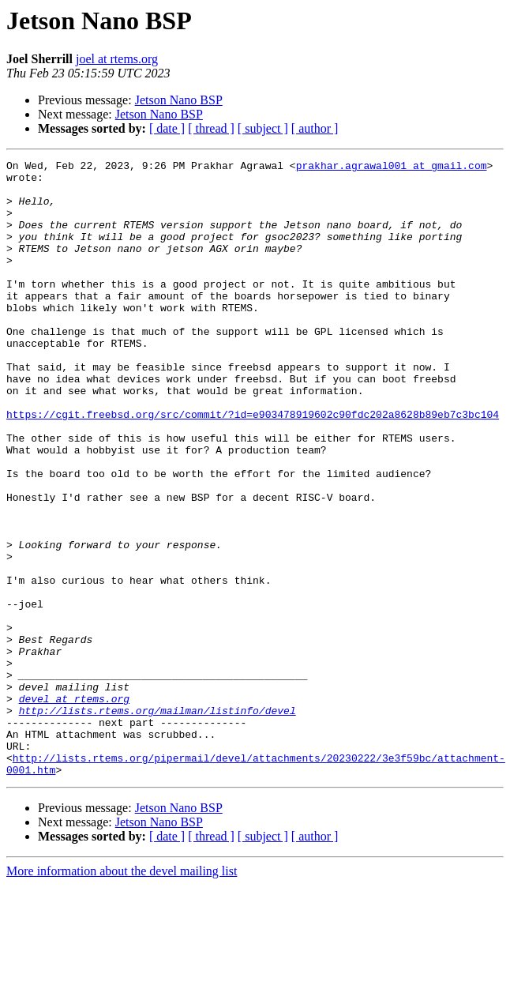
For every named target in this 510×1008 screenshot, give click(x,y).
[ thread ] (211, 128)
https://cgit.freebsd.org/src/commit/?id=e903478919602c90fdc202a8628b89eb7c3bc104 (252, 466)
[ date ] (167, 128)
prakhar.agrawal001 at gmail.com (391, 167)
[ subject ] (263, 128)
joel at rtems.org (117, 59)
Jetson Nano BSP (179, 100)
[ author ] (315, 128)
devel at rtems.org (74, 807)
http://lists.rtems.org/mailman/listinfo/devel (157, 821)
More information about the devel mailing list (121, 994)
